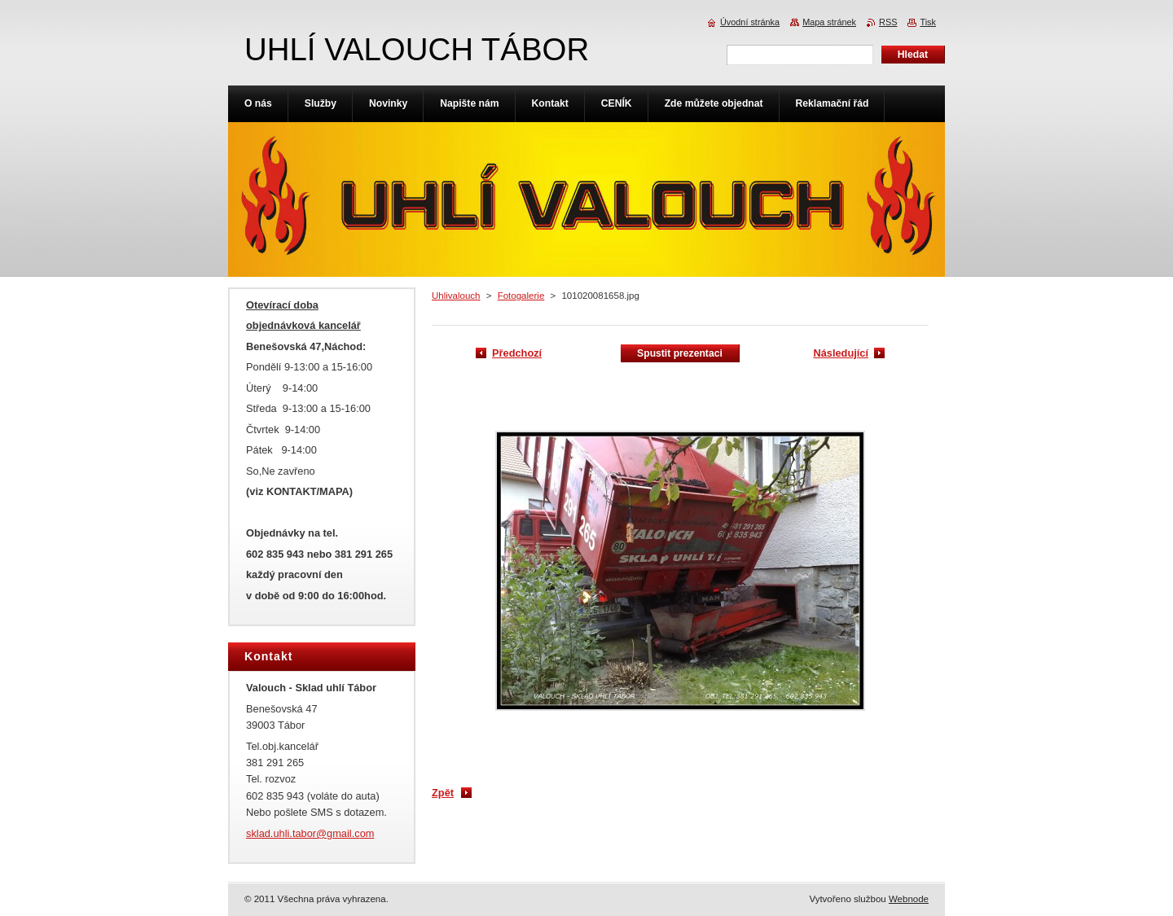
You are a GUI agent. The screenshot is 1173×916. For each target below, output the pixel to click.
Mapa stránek (829, 22)
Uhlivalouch (456, 295)
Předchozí (517, 353)
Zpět (443, 793)
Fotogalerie (521, 295)
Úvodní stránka (750, 22)
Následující (840, 353)
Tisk (928, 22)
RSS (888, 22)
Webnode (909, 899)
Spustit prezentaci (680, 353)
